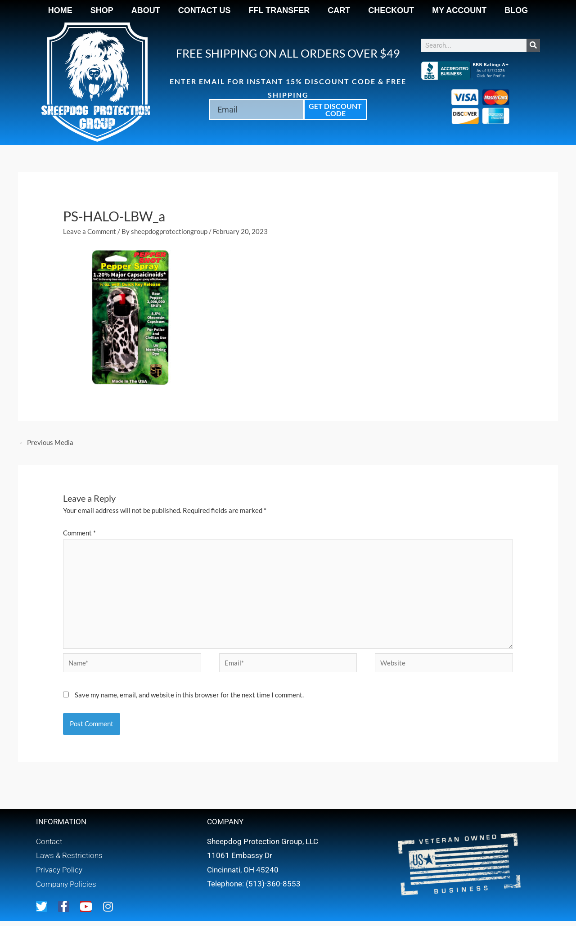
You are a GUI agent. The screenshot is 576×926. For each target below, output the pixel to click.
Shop (101, 10)
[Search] (533, 45)
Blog (516, 10)
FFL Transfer (279, 10)
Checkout (391, 10)
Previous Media (46, 442)
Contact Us (204, 10)
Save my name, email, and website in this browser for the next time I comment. (189, 696)
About (145, 10)
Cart (339, 10)
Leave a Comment (89, 231)
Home (60, 10)
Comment (79, 533)
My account (459, 10)
